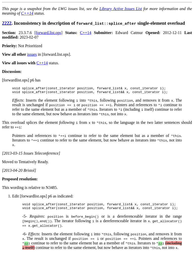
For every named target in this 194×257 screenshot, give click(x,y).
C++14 (27, 13)
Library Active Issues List (120, 9)
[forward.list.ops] (48, 33)
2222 (6, 23)
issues (32, 54)
